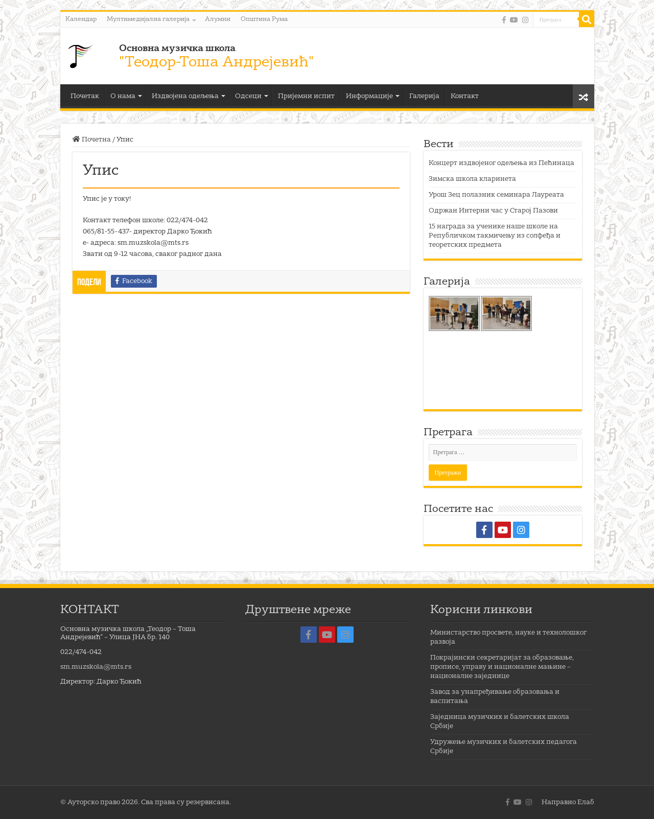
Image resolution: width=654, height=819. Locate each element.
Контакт (465, 96)
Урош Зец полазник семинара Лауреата (496, 195)
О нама (122, 96)
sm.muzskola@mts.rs (95, 667)
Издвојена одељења (185, 96)
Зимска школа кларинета (472, 179)
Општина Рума (264, 19)
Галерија (424, 96)
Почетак (85, 96)
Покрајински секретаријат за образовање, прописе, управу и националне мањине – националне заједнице (502, 667)
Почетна (92, 139)
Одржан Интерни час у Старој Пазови (493, 210)
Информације (369, 96)
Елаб (585, 802)
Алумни (217, 19)
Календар (81, 19)
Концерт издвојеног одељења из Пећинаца (501, 163)
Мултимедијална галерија (148, 19)
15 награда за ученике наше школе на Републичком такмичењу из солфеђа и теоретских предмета (494, 235)
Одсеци (248, 96)
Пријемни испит (306, 96)
